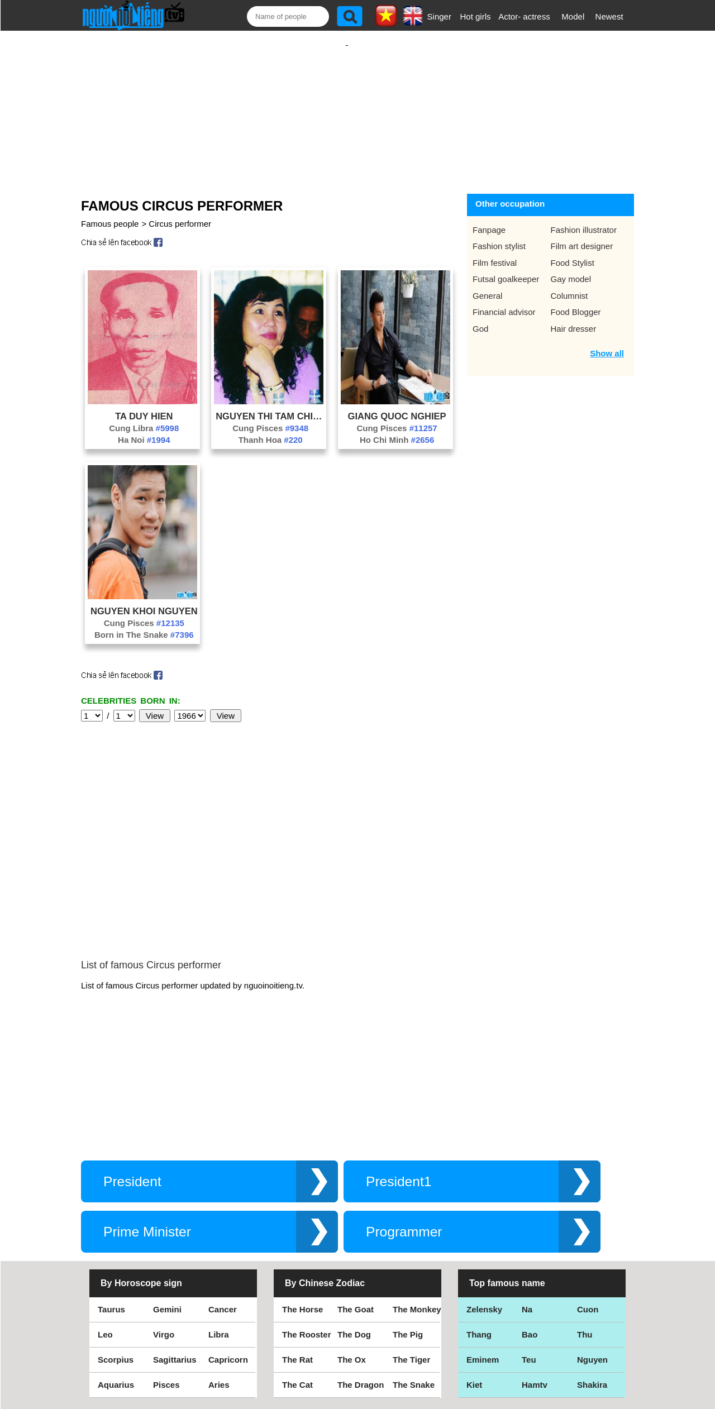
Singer (439, 16)
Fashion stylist (499, 235)
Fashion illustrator (584, 218)
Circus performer (180, 212)
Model (572, 16)
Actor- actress (524, 16)
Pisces (166, 1290)
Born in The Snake (144, 623)
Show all (607, 342)
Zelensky (484, 1214)
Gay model (571, 268)
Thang (479, 1239)
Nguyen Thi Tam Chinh (270, 405)
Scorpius (116, 1264)
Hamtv (534, 1290)
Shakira (592, 1290)
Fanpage (489, 218)
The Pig (408, 1239)
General (487, 284)
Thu (585, 1239)
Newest (609, 16)
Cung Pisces (270, 417)
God (480, 317)
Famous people (110, 212)
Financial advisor (504, 300)
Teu (529, 1264)
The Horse (302, 1214)
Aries (219, 1290)
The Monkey (417, 1214)
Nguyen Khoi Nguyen (144, 600)
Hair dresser (574, 317)
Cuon (587, 1214)
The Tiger (411, 1264)
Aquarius (116, 1290)
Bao (529, 1239)
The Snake (414, 1290)
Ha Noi (144, 428)
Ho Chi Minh (397, 428)
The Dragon (360, 1290)
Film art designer (582, 235)
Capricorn (228, 1264)
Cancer (222, 1214)
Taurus (111, 1214)
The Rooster (306, 1239)
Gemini (167, 1214)
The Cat (297, 1290)
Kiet (474, 1290)
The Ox (351, 1264)
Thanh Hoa (271, 428)
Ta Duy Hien (144, 405)
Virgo (163, 1239)
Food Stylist (572, 251)
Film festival (495, 251)
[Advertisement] (347, 104)
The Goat (355, 1214)
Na (527, 1214)
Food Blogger (576, 300)
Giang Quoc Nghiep (397, 405)
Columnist (569, 284)
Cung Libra (144, 417)
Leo (105, 1239)
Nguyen (592, 1264)
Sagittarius (175, 1264)
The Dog (354, 1239)
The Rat (297, 1264)
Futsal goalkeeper (506, 268)
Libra (218, 1239)
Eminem (482, 1264)
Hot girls (475, 16)
